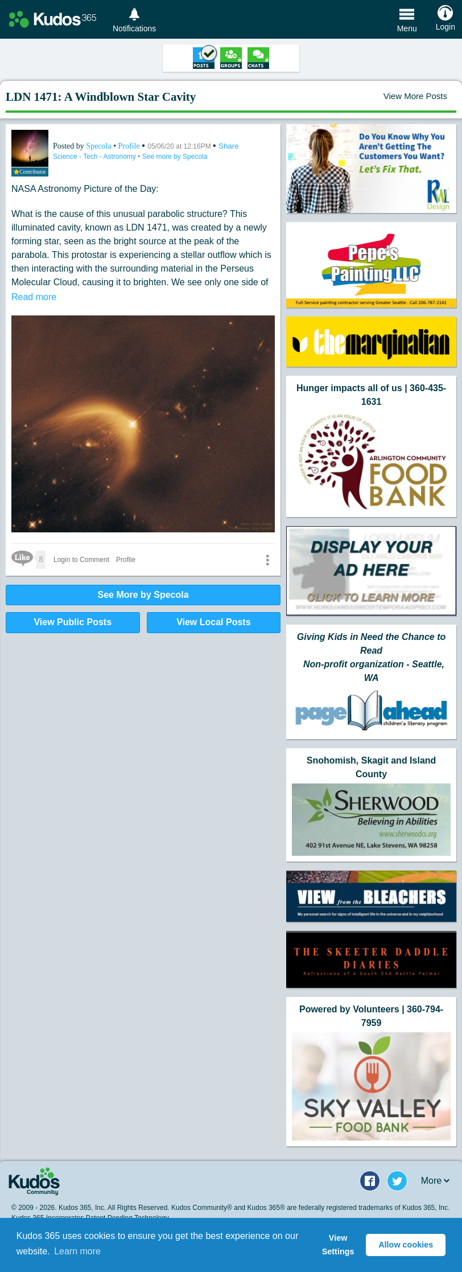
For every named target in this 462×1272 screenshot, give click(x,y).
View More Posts (415, 96)
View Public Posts (73, 622)
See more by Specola (175, 157)
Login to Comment (81, 560)
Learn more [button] (77, 1251)
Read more (33, 297)
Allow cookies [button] (405, 1244)
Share (228, 146)
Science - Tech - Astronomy (95, 157)
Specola (99, 146)
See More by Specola (143, 595)
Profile (129, 146)
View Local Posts (213, 622)
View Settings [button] (338, 1244)
